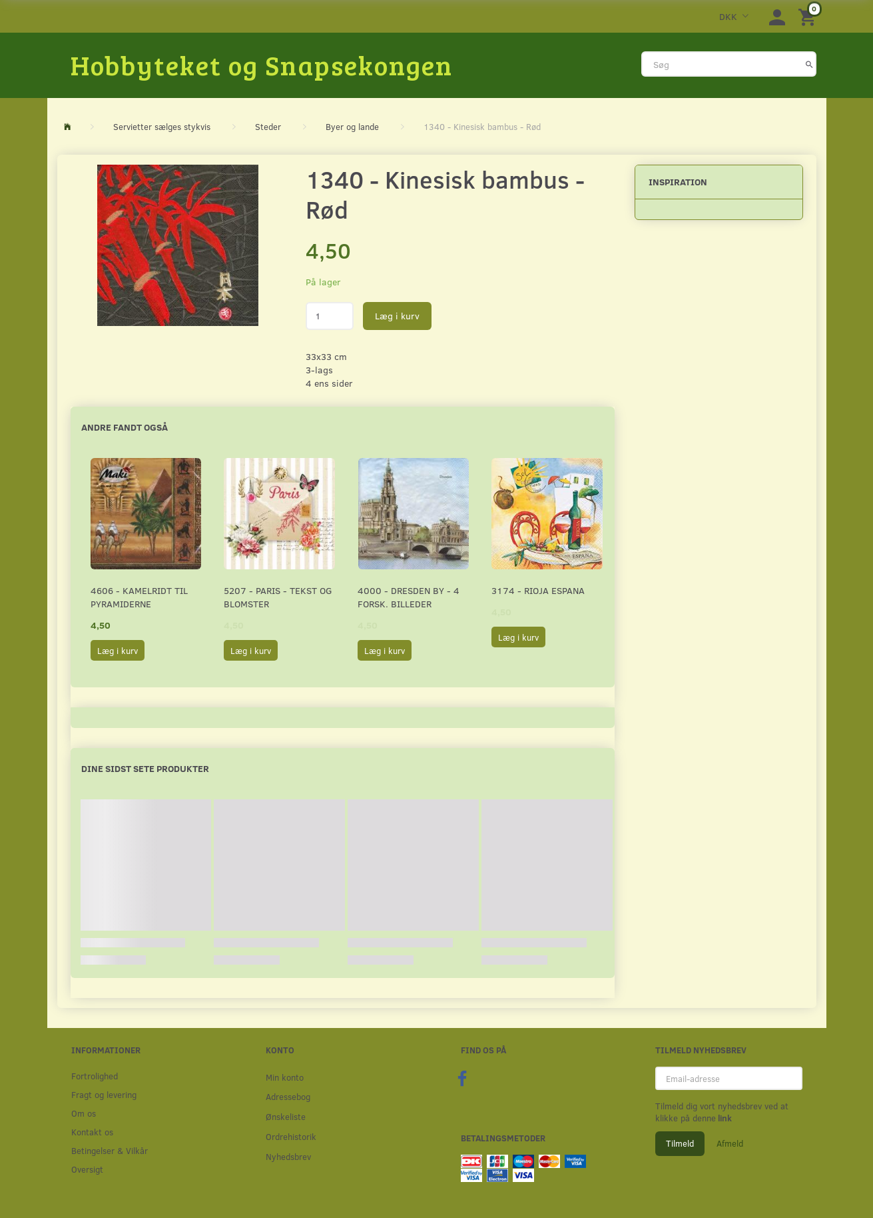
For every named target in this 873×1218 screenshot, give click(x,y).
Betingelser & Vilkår (109, 1150)
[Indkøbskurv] (809, 16)
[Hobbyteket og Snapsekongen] (262, 65)
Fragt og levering (104, 1094)
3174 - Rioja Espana (538, 590)
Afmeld (730, 1143)
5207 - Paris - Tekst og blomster (278, 597)
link (724, 1118)
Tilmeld (680, 1143)
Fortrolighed (94, 1075)
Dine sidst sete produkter (145, 768)
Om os (83, 1113)
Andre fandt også (124, 427)
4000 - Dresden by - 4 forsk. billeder (408, 597)
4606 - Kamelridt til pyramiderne (139, 597)
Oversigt (87, 1169)
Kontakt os (92, 1131)
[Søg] (809, 64)
